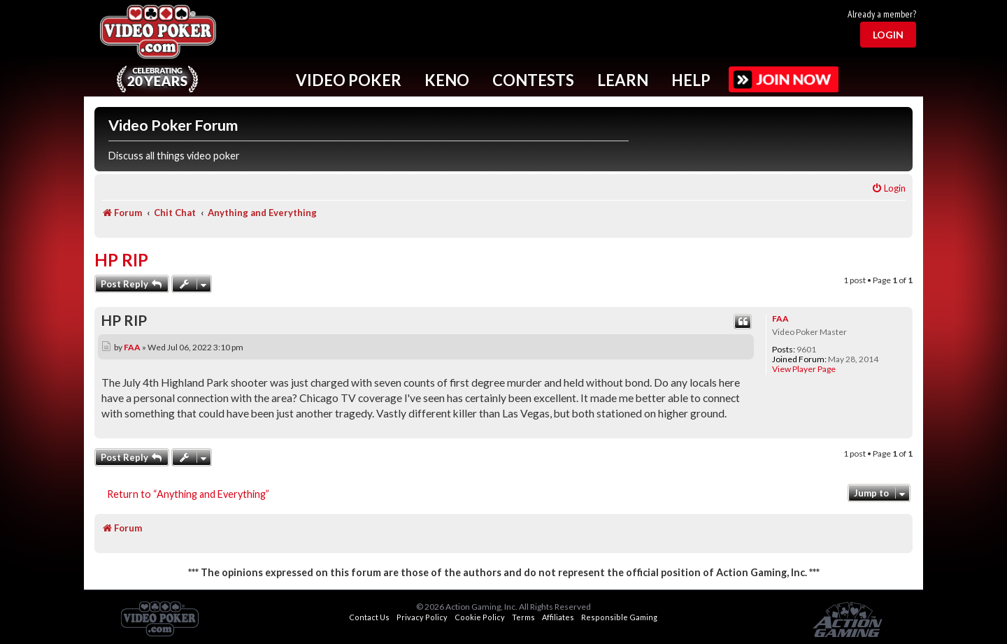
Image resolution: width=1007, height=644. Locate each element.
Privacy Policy (422, 617)
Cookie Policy (480, 617)
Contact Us (369, 617)
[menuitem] (888, 188)
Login (888, 35)
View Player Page (804, 369)
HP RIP (121, 260)
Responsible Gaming (619, 617)
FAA (780, 318)
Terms (523, 617)
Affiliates (558, 617)
